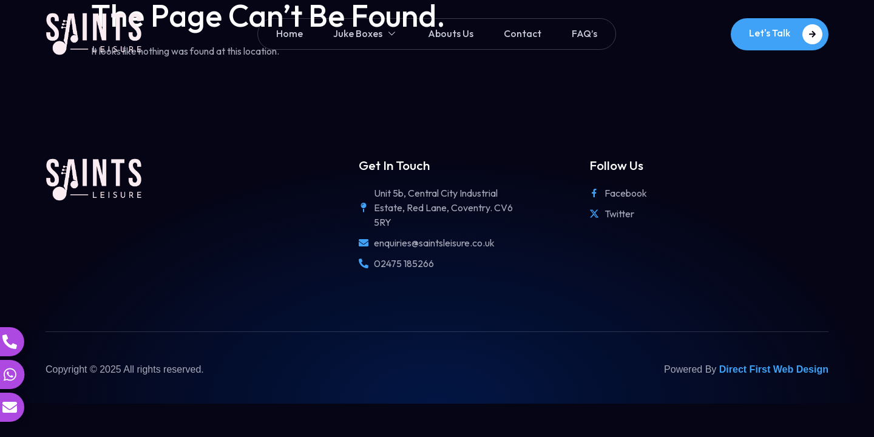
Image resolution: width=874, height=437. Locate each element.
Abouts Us (450, 33)
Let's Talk (785, 34)
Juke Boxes (365, 33)
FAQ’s (584, 33)
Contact (522, 33)
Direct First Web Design (773, 369)
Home (289, 33)
